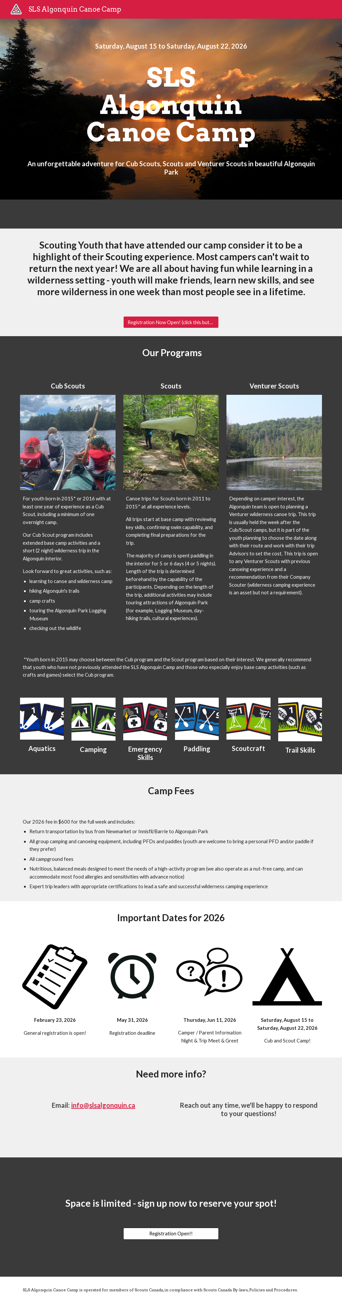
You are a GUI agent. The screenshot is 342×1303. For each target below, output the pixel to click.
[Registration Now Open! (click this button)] (171, 322)
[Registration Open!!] (171, 1233)
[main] (171, 46)
